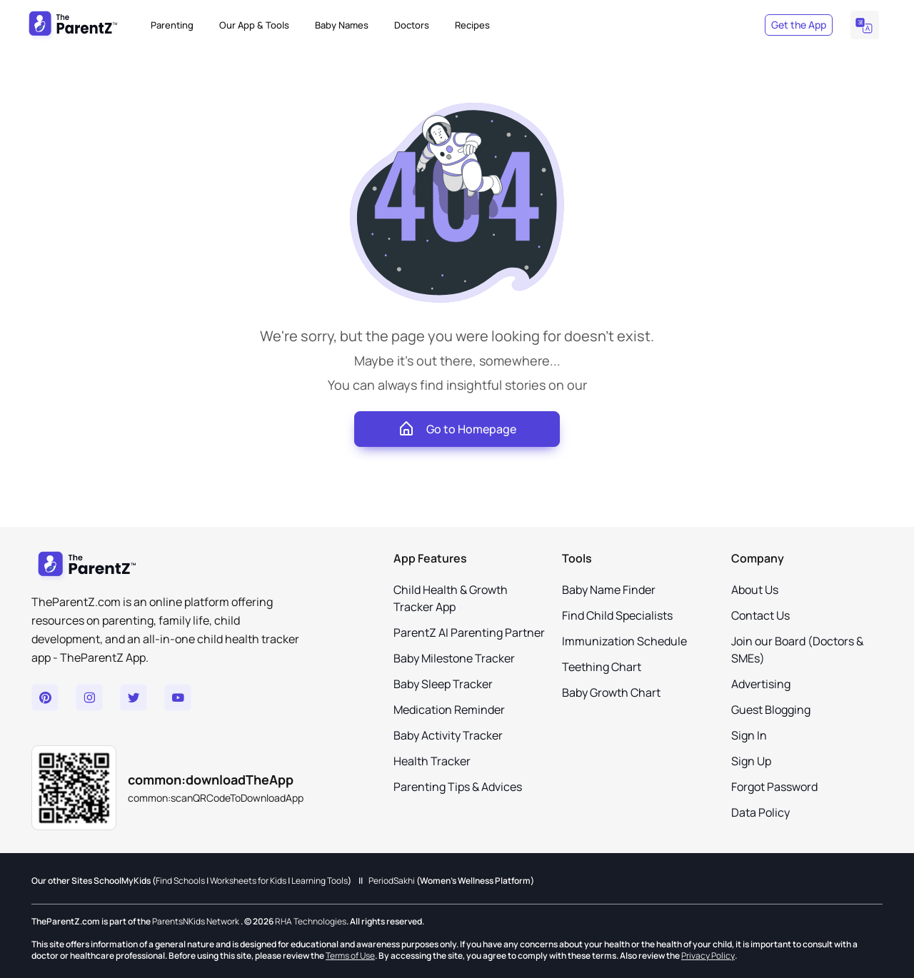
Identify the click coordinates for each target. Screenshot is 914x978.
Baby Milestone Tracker (454, 658)
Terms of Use (350, 955)
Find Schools (180, 881)
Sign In (749, 735)
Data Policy (760, 812)
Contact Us (760, 615)
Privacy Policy (708, 955)
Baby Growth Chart (611, 692)
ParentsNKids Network (195, 921)
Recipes (472, 25)
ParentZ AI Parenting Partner (469, 632)
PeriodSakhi (391, 881)
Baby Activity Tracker (448, 735)
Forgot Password (774, 787)
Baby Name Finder (609, 590)
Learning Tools (319, 881)
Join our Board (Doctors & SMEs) (797, 649)
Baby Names (341, 25)
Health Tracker (432, 761)
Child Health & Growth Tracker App (450, 598)
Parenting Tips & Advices (457, 787)
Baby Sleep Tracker (443, 684)
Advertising (760, 684)
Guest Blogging (770, 709)
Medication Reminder (449, 709)
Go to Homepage (457, 429)
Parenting (172, 25)
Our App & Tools (254, 25)
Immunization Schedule (624, 641)
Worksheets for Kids (248, 881)
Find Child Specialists (617, 615)
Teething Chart (601, 667)
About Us (754, 590)
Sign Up (751, 761)
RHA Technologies (310, 921)
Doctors (411, 25)
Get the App (798, 24)
